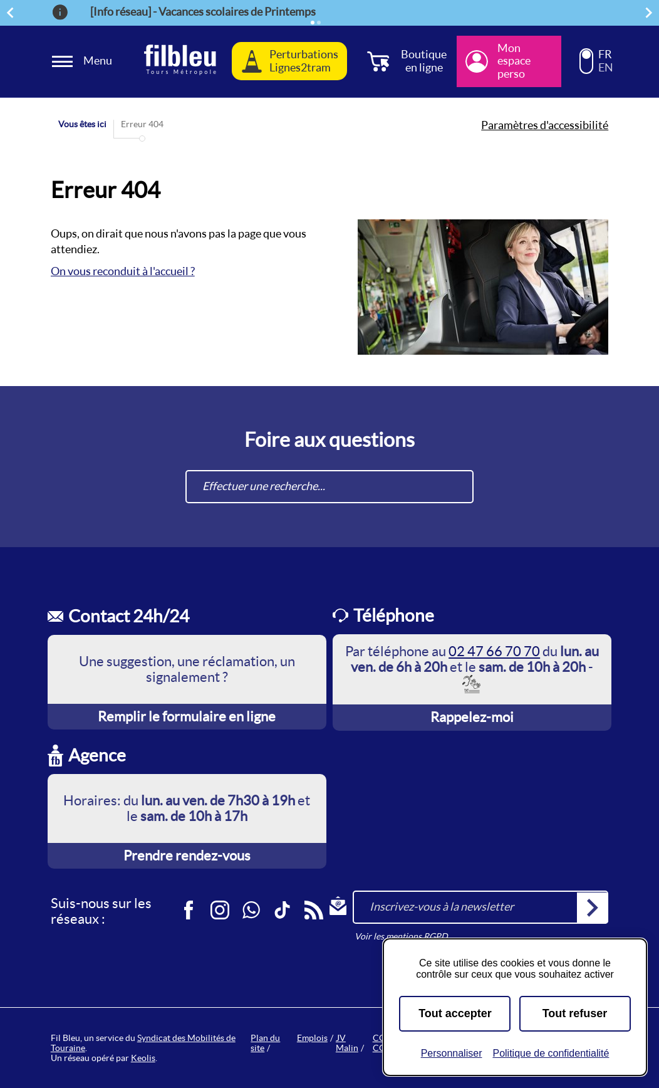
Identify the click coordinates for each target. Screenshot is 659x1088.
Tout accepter (455, 1013)
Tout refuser (575, 1013)
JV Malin (347, 1043)
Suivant (651, 12)
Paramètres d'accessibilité (544, 125)
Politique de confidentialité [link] (550, 1053)
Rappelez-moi (472, 716)
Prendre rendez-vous (187, 855)
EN (605, 67)
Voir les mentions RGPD (401, 936)
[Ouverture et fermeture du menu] (84, 61)
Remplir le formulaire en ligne (187, 716)
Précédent (12, 12)
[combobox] (329, 486)
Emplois (312, 1038)
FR (605, 54)
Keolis (143, 1058)
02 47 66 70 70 (494, 651)
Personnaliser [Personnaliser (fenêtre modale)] (451, 1053)
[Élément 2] (319, 22)
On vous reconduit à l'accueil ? (123, 271)
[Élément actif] (312, 22)
